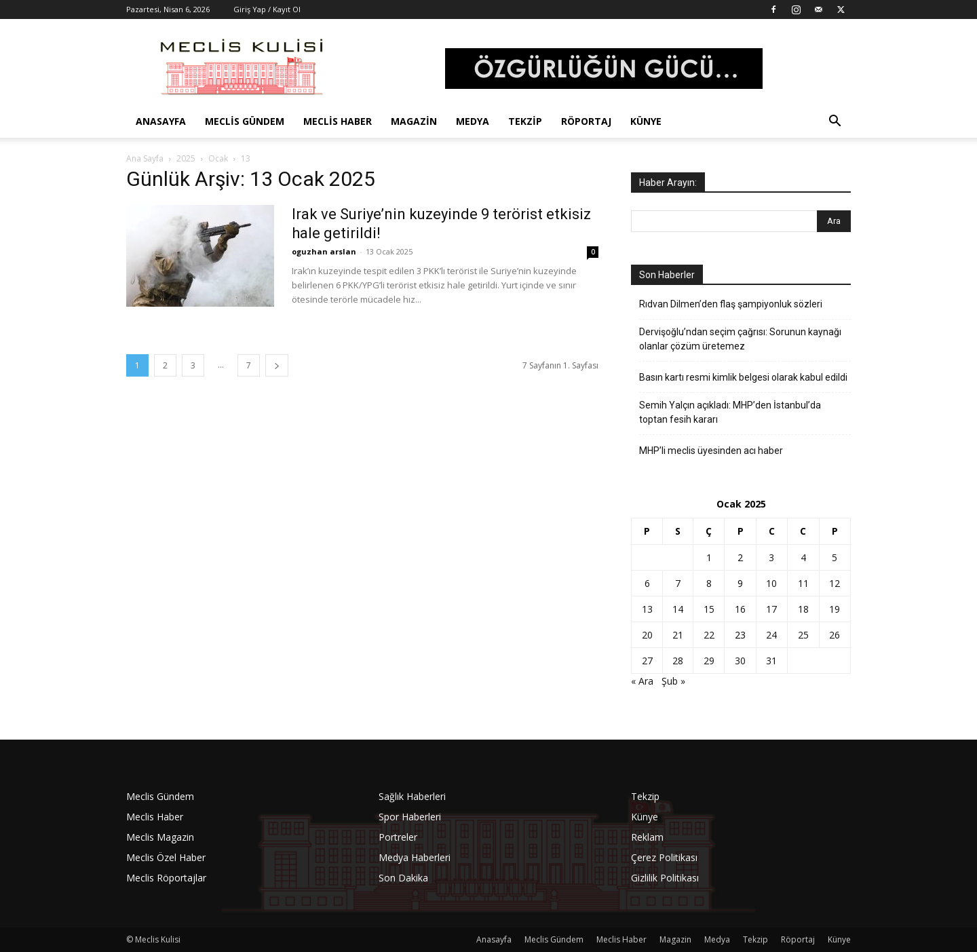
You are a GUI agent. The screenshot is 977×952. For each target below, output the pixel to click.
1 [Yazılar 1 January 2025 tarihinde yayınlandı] (709, 557)
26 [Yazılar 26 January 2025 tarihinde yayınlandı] (834, 634)
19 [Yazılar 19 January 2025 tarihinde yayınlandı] (834, 609)
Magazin (414, 121)
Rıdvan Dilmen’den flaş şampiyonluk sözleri (730, 304)
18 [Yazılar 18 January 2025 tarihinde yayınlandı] (803, 609)
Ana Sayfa (145, 158)
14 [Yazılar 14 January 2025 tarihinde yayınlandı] (677, 609)
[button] (834, 122)
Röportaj (586, 121)
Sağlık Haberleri (412, 796)
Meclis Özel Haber (166, 857)
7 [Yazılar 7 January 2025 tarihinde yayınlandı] (678, 583)
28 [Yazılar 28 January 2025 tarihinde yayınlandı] (677, 660)
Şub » (673, 680)
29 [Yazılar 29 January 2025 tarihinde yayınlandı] (709, 660)
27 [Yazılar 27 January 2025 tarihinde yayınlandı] (647, 660)
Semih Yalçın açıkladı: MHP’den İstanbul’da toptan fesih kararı (730, 412)
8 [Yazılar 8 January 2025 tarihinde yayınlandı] (709, 583)
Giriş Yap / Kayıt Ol (267, 9)
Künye (646, 121)
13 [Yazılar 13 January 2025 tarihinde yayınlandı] (647, 609)
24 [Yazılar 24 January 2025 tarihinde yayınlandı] (771, 634)
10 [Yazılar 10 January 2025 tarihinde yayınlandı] (771, 583)
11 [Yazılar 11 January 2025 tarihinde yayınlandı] (803, 583)
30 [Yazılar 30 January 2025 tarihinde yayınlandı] (740, 660)
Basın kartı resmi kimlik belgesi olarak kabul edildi (743, 377)
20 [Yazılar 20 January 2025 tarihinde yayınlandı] (647, 634)
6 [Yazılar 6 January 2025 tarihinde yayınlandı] (647, 583)
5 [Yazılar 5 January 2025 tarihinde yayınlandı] (834, 557)
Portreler (398, 837)
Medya (472, 121)
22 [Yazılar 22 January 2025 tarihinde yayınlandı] (709, 634)
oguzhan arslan (324, 251)
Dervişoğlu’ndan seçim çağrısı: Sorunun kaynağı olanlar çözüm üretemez (740, 338)
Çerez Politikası (664, 857)
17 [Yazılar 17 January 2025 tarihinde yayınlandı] (771, 609)
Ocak (218, 158)
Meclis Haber (337, 121)
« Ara (642, 680)
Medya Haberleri (415, 857)
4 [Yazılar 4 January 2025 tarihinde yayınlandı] (803, 557)
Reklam (647, 837)
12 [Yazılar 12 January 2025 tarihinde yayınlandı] (834, 583)
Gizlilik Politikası (665, 877)
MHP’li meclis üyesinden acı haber (711, 450)
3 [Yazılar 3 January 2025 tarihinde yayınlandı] (771, 557)
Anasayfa (161, 121)
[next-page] (276, 365)
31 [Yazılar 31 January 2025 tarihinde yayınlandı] (771, 660)
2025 (185, 158)
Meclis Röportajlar (166, 877)
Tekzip (525, 121)
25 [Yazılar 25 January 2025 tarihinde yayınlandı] (803, 634)
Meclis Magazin (160, 837)
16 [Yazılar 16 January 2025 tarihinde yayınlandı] (740, 609)
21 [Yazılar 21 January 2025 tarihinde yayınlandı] (677, 634)
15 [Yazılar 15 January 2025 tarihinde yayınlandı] (709, 609)
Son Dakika (403, 877)
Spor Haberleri (410, 816)
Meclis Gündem (244, 121)
